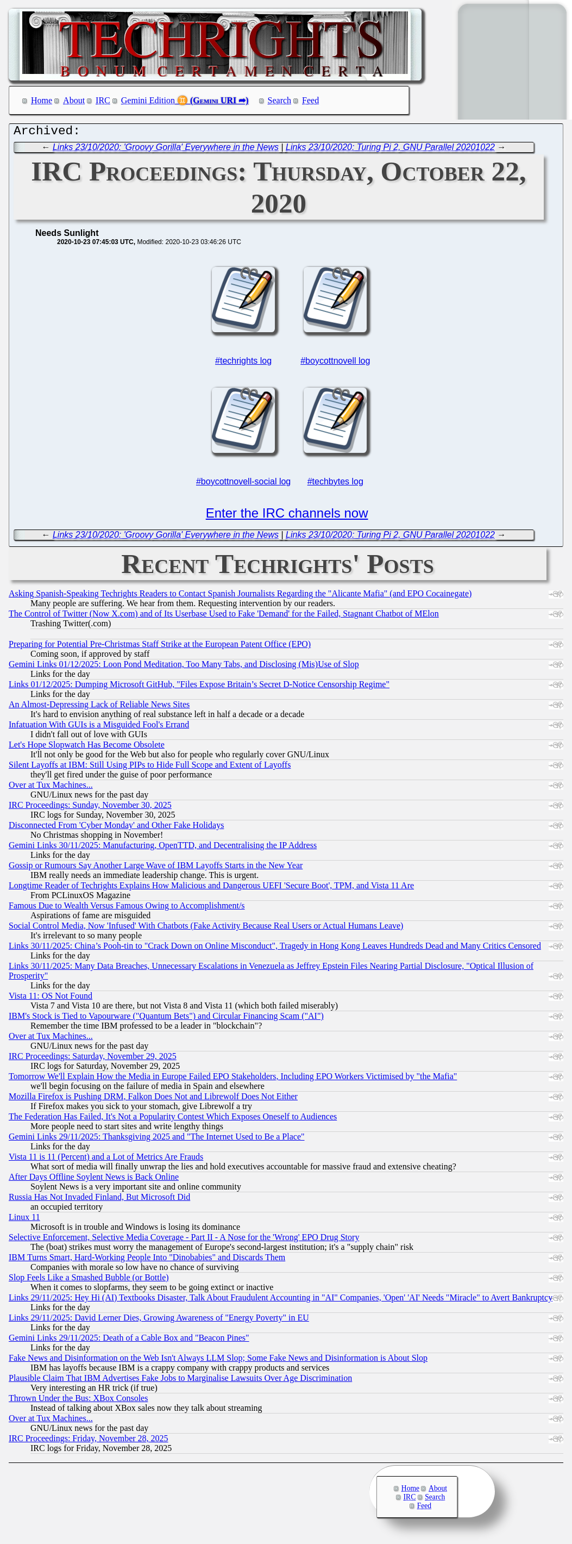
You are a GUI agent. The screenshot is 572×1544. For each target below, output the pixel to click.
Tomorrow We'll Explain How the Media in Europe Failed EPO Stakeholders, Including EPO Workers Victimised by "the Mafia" (233, 1079)
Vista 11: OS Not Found (50, 998)
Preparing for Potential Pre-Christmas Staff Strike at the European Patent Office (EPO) (160, 646)
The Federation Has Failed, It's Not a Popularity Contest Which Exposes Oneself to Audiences (173, 1119)
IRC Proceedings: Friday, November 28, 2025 (88, 1441)
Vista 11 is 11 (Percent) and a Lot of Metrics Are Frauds (106, 1159)
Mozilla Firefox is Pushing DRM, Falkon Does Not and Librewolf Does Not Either (153, 1099)
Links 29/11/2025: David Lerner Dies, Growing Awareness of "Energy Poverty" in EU (159, 1320)
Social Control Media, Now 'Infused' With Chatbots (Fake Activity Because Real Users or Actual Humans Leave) (206, 928)
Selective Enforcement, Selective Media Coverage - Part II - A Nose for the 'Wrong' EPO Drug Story (184, 1239)
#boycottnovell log (335, 363)
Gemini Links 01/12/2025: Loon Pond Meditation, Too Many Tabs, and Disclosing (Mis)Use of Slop (184, 666)
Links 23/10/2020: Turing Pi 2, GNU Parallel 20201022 (390, 149)
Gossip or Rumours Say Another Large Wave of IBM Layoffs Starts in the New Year (156, 868)
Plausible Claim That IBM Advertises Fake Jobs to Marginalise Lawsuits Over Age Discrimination (180, 1380)
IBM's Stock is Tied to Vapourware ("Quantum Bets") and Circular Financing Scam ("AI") (166, 1018)
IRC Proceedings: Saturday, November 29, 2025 (93, 1058)
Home (41, 100)
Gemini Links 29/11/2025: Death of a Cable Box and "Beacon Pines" (129, 1340)
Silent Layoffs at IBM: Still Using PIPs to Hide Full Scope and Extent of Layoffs (150, 767)
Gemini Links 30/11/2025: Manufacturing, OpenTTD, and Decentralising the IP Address (163, 847)
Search (280, 100)
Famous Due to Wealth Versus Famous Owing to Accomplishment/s (127, 908)
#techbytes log (335, 484)
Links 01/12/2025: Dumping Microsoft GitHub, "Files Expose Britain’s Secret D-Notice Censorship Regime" (199, 687)
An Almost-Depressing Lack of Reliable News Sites (99, 707)
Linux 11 (24, 1219)
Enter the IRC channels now (287, 515)
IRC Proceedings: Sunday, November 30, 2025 (90, 807)
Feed (310, 100)
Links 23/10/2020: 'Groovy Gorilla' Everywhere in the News (166, 149)
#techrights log (243, 363)
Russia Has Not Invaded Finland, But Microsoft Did (99, 1199)
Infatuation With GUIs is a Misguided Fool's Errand (99, 727)
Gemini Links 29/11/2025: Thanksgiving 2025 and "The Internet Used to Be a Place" (157, 1139)
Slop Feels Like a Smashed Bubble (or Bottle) (89, 1280)
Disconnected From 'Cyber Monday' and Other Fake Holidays (116, 827)
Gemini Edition (148, 100)
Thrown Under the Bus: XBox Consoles (78, 1400)
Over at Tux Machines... (51, 787)
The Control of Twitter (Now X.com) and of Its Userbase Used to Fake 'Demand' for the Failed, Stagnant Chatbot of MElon (224, 616)
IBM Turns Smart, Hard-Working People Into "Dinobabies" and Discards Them (147, 1260)
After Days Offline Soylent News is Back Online (94, 1179)
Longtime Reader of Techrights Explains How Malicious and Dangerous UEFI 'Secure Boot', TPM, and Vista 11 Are (211, 888)
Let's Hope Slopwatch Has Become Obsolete (87, 747)
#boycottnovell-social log (243, 484)
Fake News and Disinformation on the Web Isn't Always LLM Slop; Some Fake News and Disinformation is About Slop (218, 1360)
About (74, 100)
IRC (103, 100)
